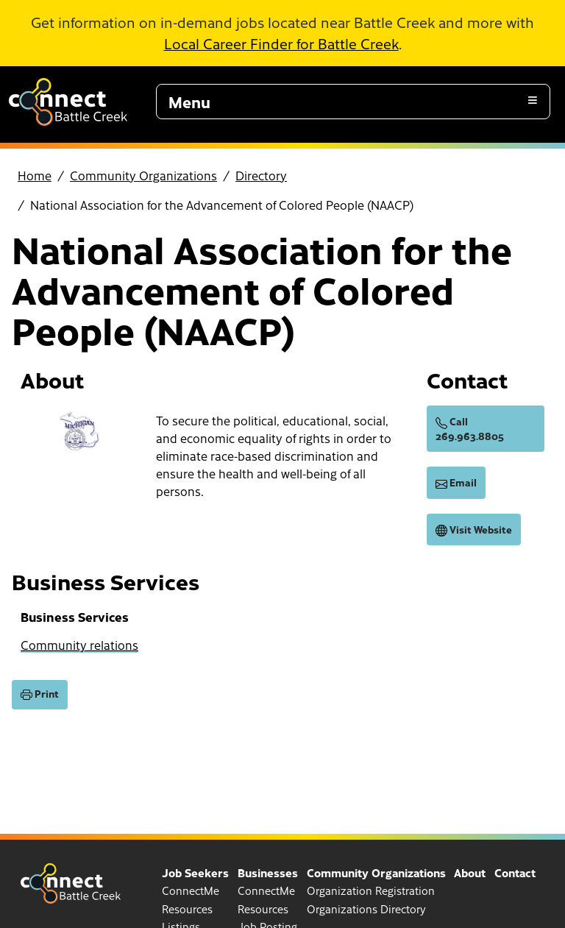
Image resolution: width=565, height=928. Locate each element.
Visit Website (474, 530)
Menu (189, 102)
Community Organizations (143, 175)
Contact (515, 872)
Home (34, 175)
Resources (187, 909)
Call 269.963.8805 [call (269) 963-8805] (470, 428)
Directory (261, 175)
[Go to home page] (68, 121)
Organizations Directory (366, 909)
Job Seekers (195, 872)
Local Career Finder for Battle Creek (281, 43)
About (470, 872)
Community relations (79, 645)
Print (40, 694)
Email (456, 482)
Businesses (268, 872)
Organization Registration (371, 890)
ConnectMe (190, 890)
